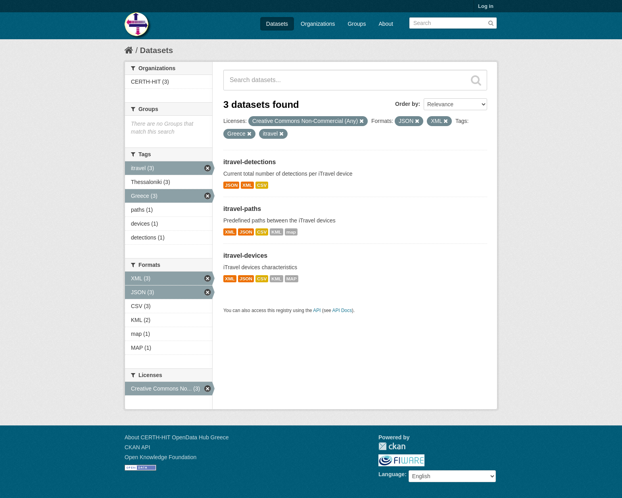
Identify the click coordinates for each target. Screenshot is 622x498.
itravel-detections (249, 162)
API (317, 310)
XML (247, 185)
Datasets (277, 24)
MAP (291, 279)
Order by (406, 104)
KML (276, 232)
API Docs (342, 310)
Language (391, 474)
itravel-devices (245, 255)
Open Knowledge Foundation (160, 457)
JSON (231, 185)
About (385, 24)
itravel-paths (242, 208)
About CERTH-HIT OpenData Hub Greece (177, 437)
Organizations (318, 24)
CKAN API (137, 447)
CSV (262, 185)
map (291, 232)
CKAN (391, 446)
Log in (485, 6)
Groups (356, 24)
